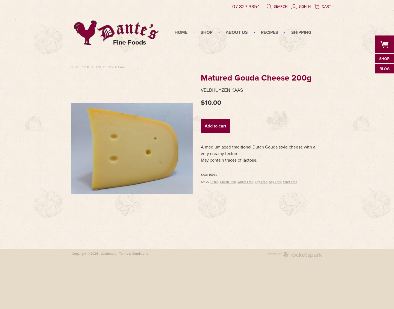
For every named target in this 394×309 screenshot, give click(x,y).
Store (75, 67)
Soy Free (275, 181)
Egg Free (261, 181)
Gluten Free (228, 181)
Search (276, 6)
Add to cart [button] (215, 126)
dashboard (108, 253)
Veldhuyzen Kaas (111, 67)
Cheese (89, 67)
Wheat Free (245, 181)
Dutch (214, 181)
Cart (322, 6)
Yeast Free (290, 181)
